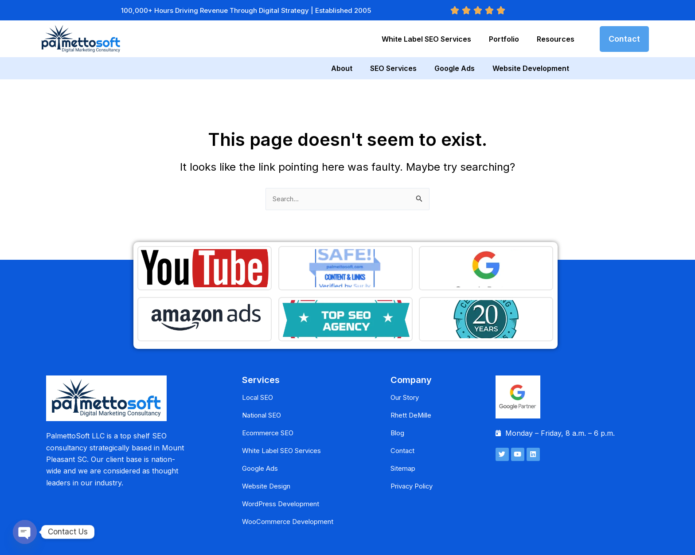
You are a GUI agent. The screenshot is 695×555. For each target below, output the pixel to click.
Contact (403, 419)
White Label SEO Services (426, 39)
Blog (398, 401)
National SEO (264, 383)
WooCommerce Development (291, 490)
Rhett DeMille (412, 383)
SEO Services (393, 68)
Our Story (407, 366)
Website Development (530, 68)
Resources (555, 39)
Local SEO (259, 366)
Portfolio (504, 39)
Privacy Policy (414, 454)
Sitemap (404, 437)
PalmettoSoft (349, 543)
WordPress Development (284, 472)
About (341, 68)
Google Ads (454, 68)
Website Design (267, 454)
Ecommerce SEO (270, 401)
